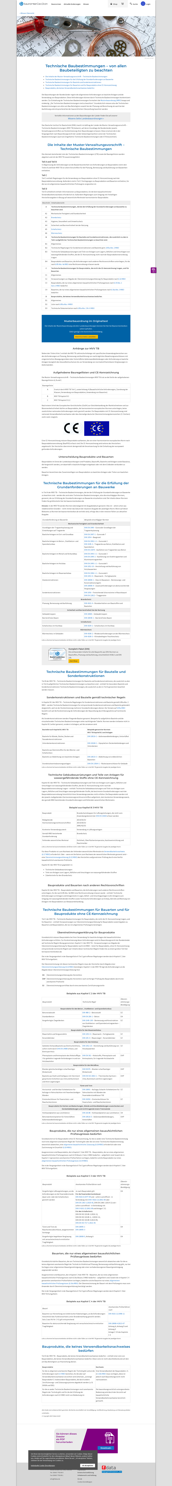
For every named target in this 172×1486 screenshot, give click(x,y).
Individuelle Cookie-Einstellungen (43, 1465)
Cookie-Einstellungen (85, 1482)
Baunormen (56, 4)
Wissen (86, 4)
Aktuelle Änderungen (72, 4)
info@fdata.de (55, 1479)
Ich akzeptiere (87, 1465)
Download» (105, 1448)
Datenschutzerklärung (86, 1472)
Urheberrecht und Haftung (87, 1475)
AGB (80, 1479)
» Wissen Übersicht (27, 13)
